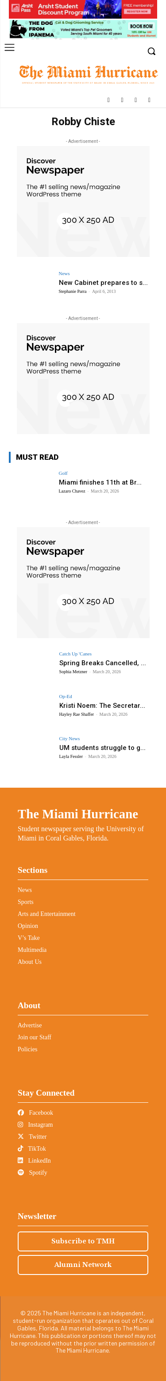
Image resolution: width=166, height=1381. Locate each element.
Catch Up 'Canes (75, 653)
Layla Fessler (71, 756)
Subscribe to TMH (83, 1241)
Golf (63, 473)
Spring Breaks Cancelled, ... (102, 663)
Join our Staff (34, 1037)
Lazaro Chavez (72, 491)
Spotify (32, 1172)
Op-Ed (65, 696)
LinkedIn (34, 1160)
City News (69, 738)
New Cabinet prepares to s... (103, 283)
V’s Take (29, 938)
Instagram (35, 1124)
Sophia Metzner (73, 671)
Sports (26, 902)
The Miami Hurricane (78, 814)
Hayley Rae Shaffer (76, 714)
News (64, 273)
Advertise (30, 1025)
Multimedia (32, 950)
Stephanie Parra (73, 291)
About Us (30, 962)
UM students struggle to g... (102, 748)
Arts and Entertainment (47, 914)
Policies (27, 1049)
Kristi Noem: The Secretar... (102, 706)
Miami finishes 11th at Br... (100, 482)
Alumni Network (83, 1265)
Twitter (32, 1136)
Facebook (35, 1112)
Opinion (28, 926)
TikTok (32, 1148)
